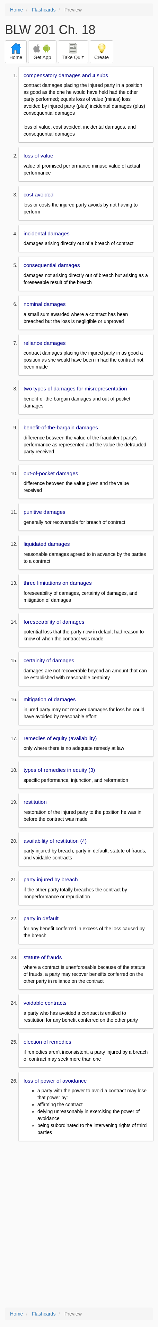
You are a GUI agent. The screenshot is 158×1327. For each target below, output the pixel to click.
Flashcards (43, 10)
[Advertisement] (79, 1225)
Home (16, 10)
